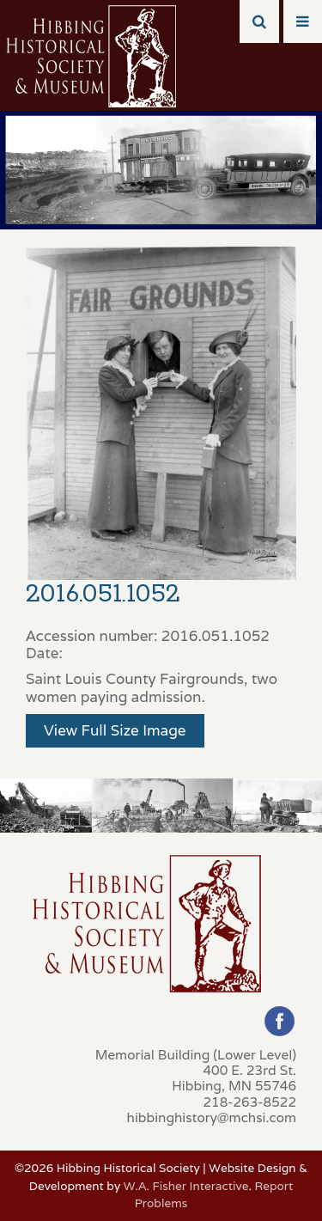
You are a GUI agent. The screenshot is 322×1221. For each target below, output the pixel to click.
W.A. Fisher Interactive (186, 1186)
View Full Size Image (115, 730)
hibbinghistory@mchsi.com (211, 1117)
